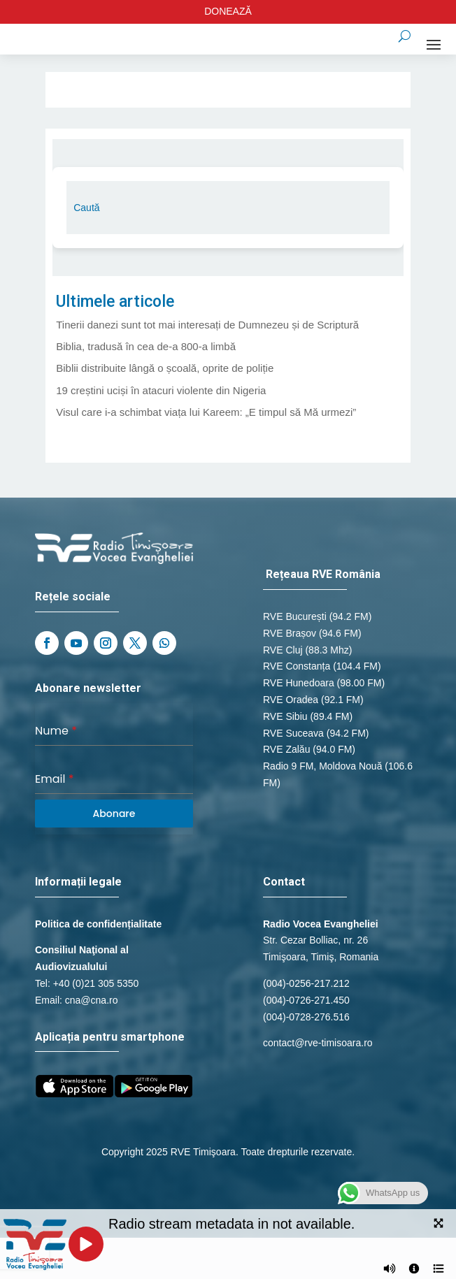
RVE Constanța (296, 666)
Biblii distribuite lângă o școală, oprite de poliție (164, 368)
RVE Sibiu (285, 716)
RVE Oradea (290, 699)
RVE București (295, 616)
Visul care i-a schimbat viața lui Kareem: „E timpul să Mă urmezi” (206, 412)
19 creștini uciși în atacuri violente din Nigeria (161, 390)
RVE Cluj (283, 650)
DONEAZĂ (228, 11)
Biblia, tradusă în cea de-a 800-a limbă (146, 346)
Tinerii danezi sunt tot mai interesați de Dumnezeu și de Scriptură (207, 325)
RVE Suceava (293, 733)
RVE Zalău (286, 749)
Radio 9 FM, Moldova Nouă (322, 766)
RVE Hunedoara (298, 682)
